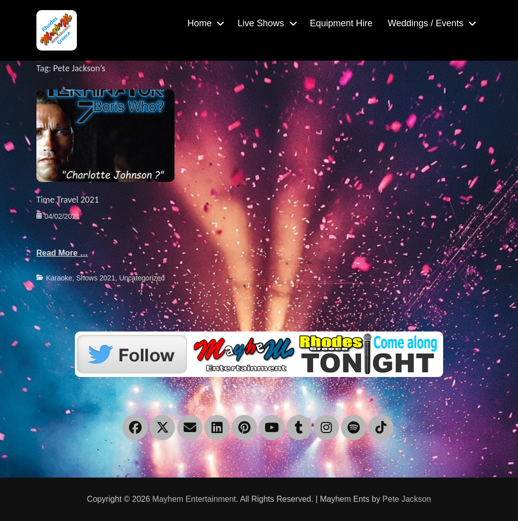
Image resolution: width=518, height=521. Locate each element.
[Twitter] (259, 353)
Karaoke (59, 278)
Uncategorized (141, 278)
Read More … (62, 253)
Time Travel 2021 (67, 199)
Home (199, 23)
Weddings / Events (426, 23)
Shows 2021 (95, 278)
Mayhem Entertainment (194, 499)
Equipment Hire (341, 23)
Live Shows (260, 23)
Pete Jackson (406, 499)
